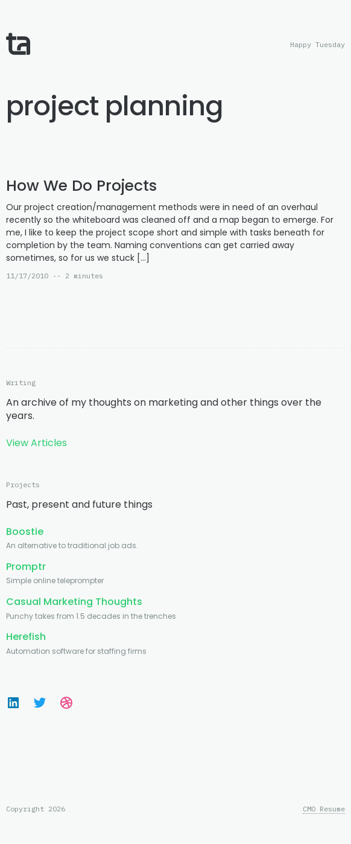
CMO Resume (324, 809)
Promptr (26, 567)
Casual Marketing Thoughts (74, 602)
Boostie (24, 532)
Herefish (26, 637)
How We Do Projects (81, 185)
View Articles (36, 443)
